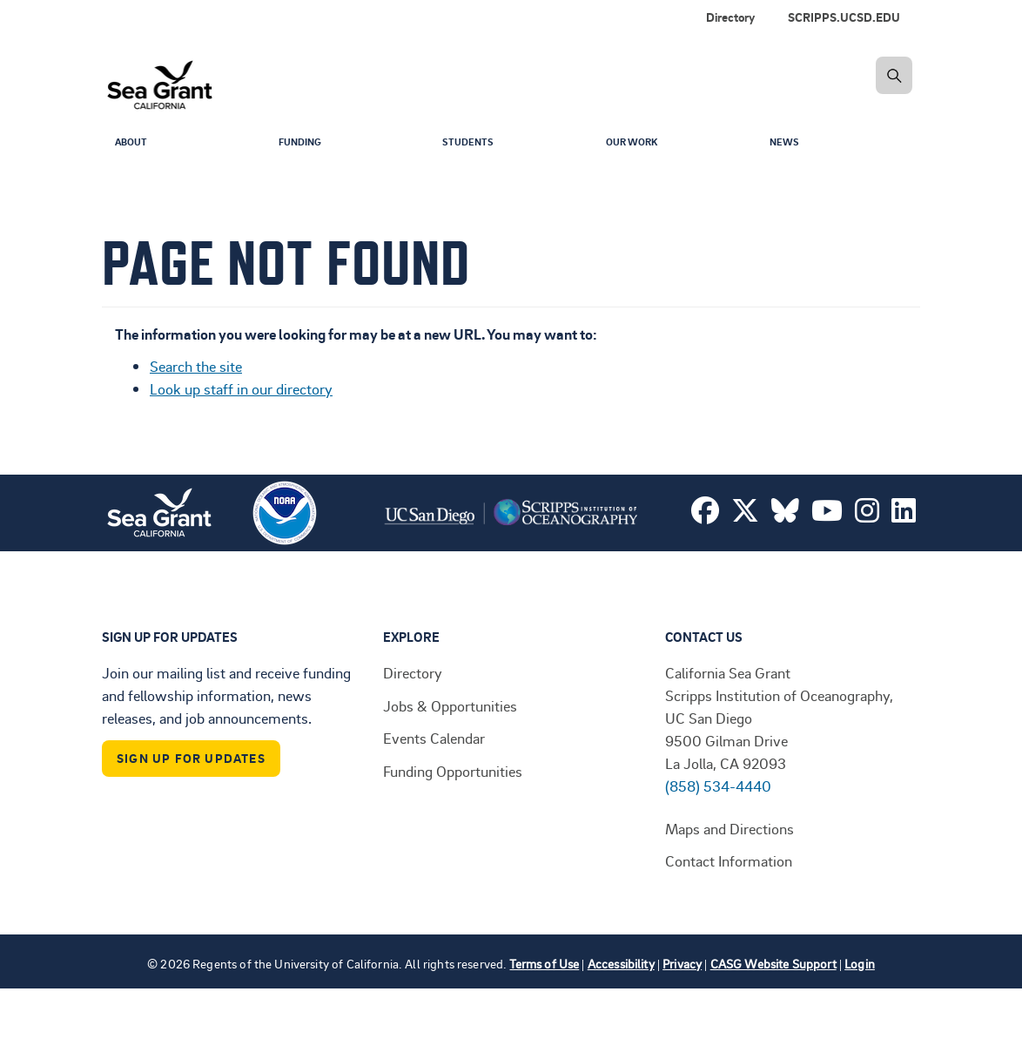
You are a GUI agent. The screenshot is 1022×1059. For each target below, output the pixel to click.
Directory (730, 17)
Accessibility (621, 963)
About (133, 144)
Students (471, 144)
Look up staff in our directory (241, 388)
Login (859, 963)
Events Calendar (434, 737)
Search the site (196, 365)
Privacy (682, 963)
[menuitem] (847, 17)
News (787, 144)
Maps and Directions (729, 828)
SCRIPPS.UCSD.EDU (844, 17)
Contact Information (728, 860)
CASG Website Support (773, 963)
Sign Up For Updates (191, 758)
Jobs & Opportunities (450, 705)
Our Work (636, 144)
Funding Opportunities (452, 770)
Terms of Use (544, 963)
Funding (304, 144)
